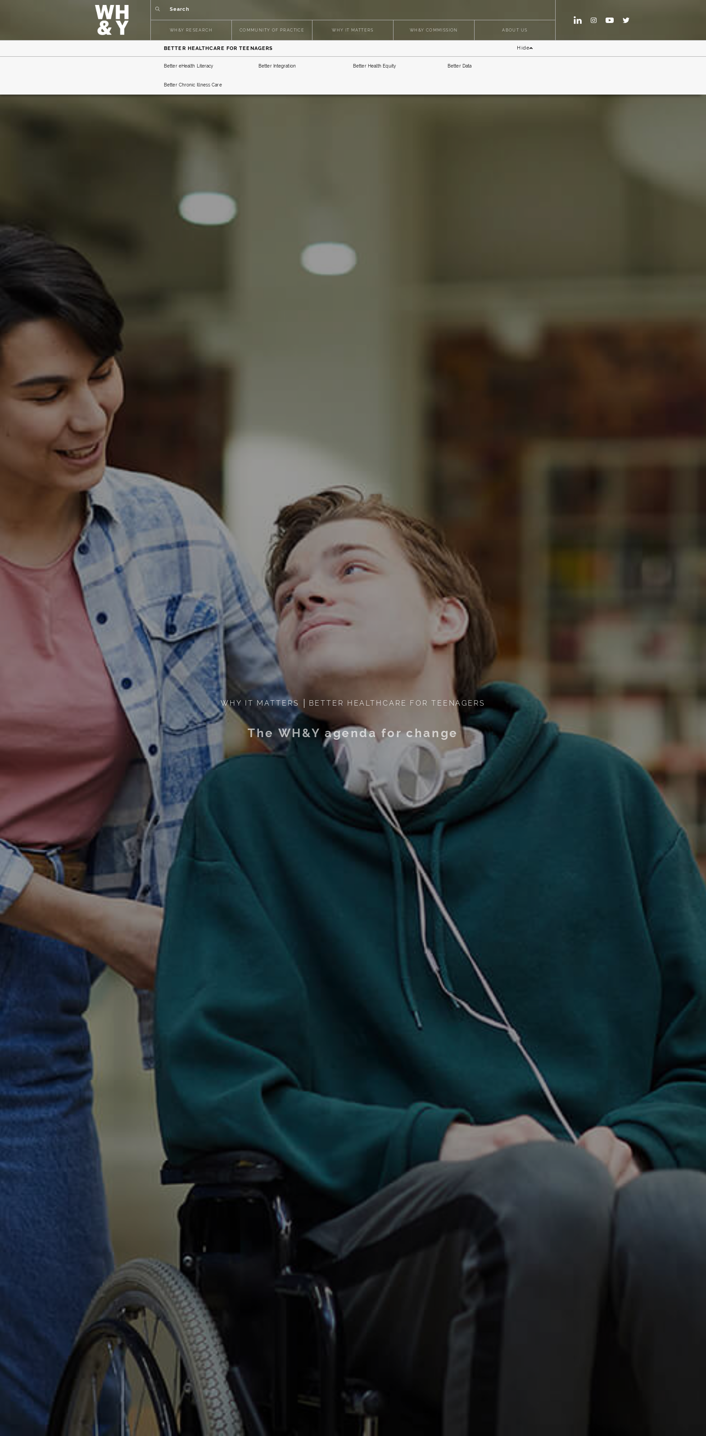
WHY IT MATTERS (353, 30)
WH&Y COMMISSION (434, 30)
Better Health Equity (374, 65)
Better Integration (277, 65)
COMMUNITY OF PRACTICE (272, 30)
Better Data (459, 65)
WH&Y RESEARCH (191, 30)
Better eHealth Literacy (188, 65)
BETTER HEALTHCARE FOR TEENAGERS (397, 703)
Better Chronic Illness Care (193, 84)
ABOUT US (514, 30)
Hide (525, 48)
